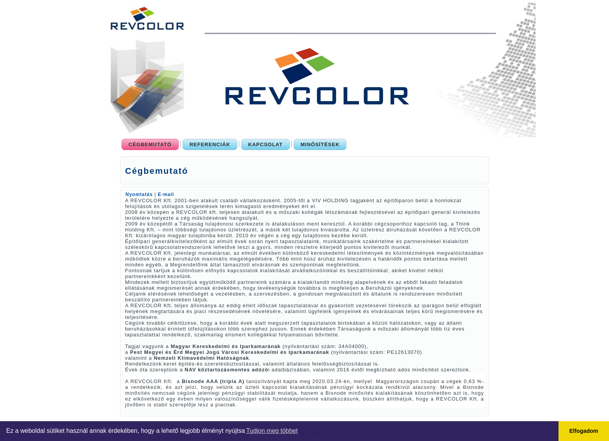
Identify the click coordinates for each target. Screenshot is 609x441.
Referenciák (210, 144)
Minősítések (320, 144)
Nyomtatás (140, 194)
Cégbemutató (150, 144)
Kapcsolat (265, 144)
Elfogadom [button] (583, 431)
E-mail (166, 194)
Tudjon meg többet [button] (272, 430)
